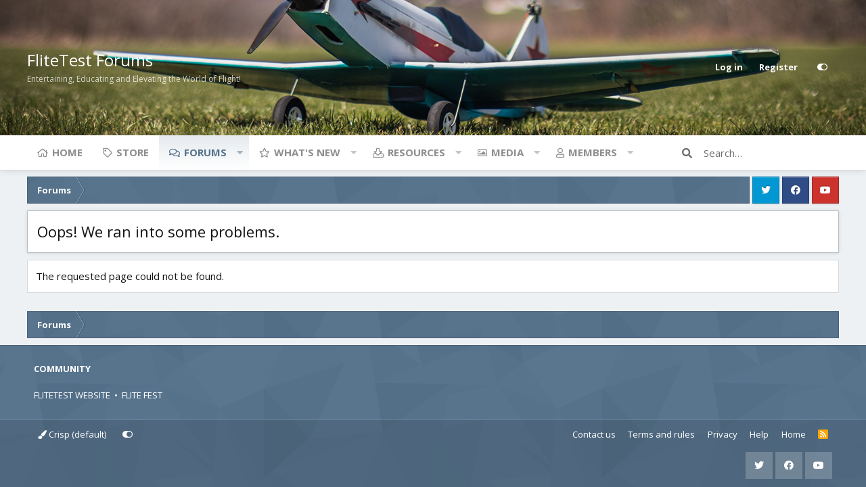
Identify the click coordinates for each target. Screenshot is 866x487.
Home (67, 152)
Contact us (594, 434)
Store (132, 152)
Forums (205, 152)
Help (759, 434)
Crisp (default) (72, 434)
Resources (416, 152)
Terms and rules (661, 434)
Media (507, 152)
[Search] (771, 153)
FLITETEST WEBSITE (72, 395)
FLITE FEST (142, 395)
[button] (239, 152)
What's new (307, 152)
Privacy (722, 434)
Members (592, 152)
